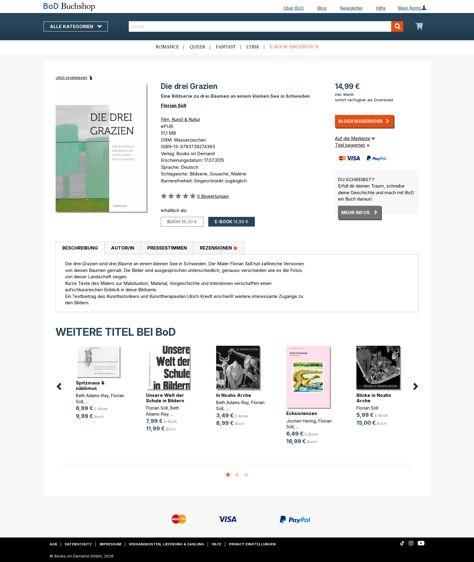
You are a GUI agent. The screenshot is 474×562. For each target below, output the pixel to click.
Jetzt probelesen (71, 77)
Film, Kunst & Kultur (180, 119)
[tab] (80, 248)
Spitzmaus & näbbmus (90, 385)
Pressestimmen (167, 248)
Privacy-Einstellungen (252, 544)
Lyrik (252, 47)
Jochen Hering (301, 420)
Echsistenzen (301, 413)
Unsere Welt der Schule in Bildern (165, 398)
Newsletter (351, 8)
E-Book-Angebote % (294, 47)
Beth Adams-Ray (92, 395)
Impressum (110, 544)
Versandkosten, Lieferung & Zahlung (166, 544)
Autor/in (122, 248)
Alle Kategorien (76, 26)
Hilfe (381, 8)
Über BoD (293, 8)
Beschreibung (80, 248)
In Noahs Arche (233, 395)
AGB (53, 544)
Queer (197, 47)
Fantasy (226, 47)
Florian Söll (173, 105)
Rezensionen (219, 247)
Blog (321, 8)
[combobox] (266, 26)
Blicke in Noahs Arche (373, 398)
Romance (167, 47)
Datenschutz (78, 544)
